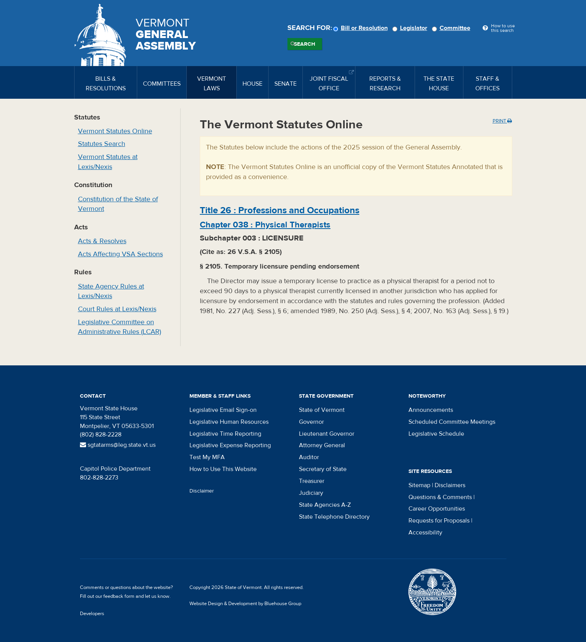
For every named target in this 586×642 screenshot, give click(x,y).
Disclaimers (450, 485)
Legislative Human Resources (229, 422)
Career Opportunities (436, 509)
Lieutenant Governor (326, 434)
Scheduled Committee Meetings (451, 422)
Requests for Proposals (439, 520)
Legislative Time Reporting (225, 434)
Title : (279, 210)
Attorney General (322, 445)
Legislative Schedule (436, 434)
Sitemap (419, 485)
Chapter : (265, 224)
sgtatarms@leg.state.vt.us (118, 445)
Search (304, 44)
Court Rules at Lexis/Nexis (117, 309)
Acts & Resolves (102, 241)
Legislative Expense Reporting (230, 445)
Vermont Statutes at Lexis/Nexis (108, 162)
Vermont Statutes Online (115, 131)
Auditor (309, 457)
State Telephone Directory (334, 517)
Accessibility (425, 532)
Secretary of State (323, 469)
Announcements (430, 410)
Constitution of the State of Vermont (118, 204)
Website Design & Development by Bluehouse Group (245, 604)
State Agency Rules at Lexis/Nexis (111, 291)
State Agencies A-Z (325, 505)
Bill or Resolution (361, 28)
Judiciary (311, 493)
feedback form (118, 596)
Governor (311, 422)
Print (502, 121)
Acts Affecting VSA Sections (120, 254)
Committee (452, 28)
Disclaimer (201, 491)
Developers (92, 613)
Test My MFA (207, 457)
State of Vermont (322, 410)
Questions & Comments (440, 497)
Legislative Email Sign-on (223, 410)
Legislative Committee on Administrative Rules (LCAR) (119, 327)
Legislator (411, 28)
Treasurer (311, 481)
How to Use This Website (223, 469)
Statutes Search (101, 143)
